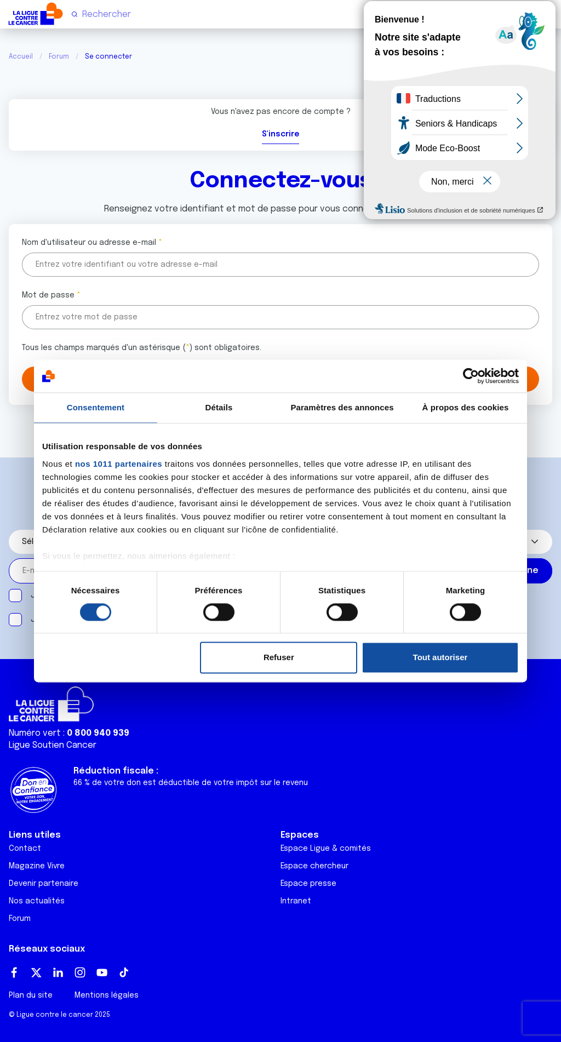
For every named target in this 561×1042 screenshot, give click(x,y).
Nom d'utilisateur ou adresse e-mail (89, 243)
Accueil (21, 57)
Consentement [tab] (95, 407)
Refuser (279, 657)
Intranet (295, 901)
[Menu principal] (547, 13)
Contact (25, 848)
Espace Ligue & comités (325, 848)
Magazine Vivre (37, 866)
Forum (59, 57)
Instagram (80, 972)
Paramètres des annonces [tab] (341, 407)
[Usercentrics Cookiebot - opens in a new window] (471, 376)
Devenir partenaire (43, 884)
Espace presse (308, 884)
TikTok (123, 972)
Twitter (36, 972)
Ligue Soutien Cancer (52, 745)
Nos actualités (37, 901)
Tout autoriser (440, 657)
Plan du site (31, 995)
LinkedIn (58, 972)
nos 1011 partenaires (118, 463)
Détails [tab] (219, 407)
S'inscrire (280, 134)
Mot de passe (48, 295)
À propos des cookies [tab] (465, 407)
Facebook (14, 972)
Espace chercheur (314, 866)
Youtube (101, 972)
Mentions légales (107, 995)
